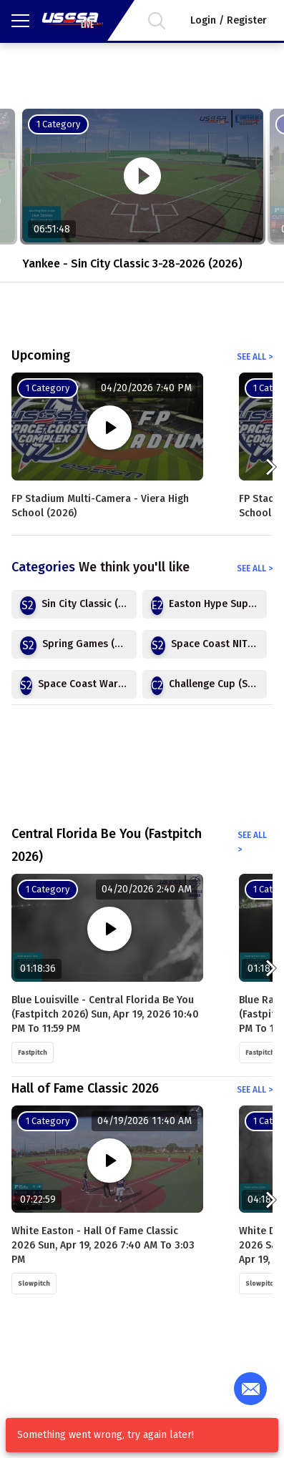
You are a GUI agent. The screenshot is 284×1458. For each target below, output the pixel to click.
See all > (255, 357)
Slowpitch (34, 1283)
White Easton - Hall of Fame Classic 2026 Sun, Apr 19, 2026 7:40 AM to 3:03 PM (103, 1245)
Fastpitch (32, 1052)
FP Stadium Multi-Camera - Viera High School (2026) (100, 506)
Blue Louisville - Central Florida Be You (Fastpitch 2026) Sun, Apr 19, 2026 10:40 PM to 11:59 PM (105, 1014)
